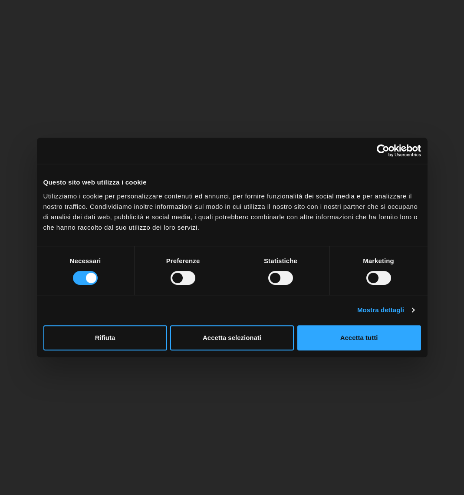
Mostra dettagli (380, 310)
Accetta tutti (359, 337)
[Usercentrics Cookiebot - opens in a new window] (383, 150)
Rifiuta (105, 337)
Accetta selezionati (232, 337)
